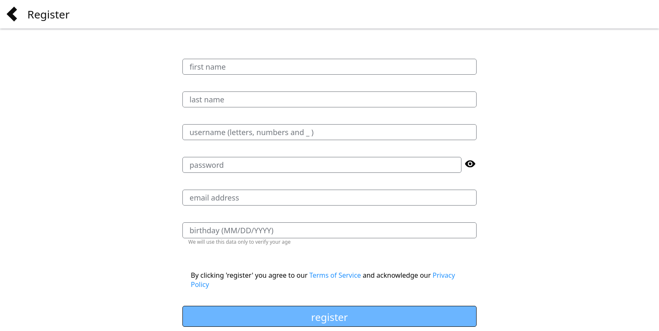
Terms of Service (335, 275)
